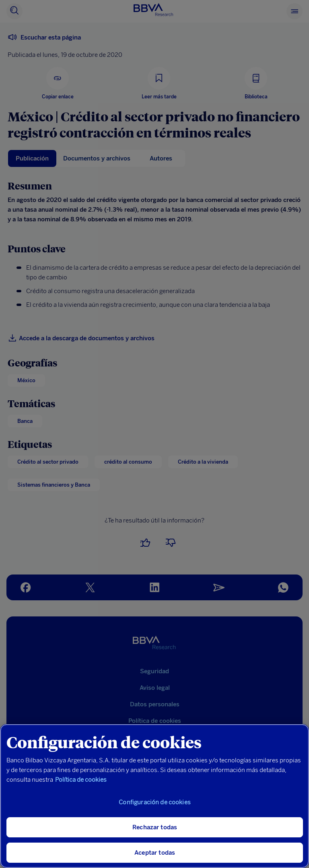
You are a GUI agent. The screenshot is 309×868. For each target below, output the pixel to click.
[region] (154, 796)
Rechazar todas (154, 827)
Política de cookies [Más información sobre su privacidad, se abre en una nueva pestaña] (81, 779)
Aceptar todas (154, 852)
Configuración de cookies (155, 802)
